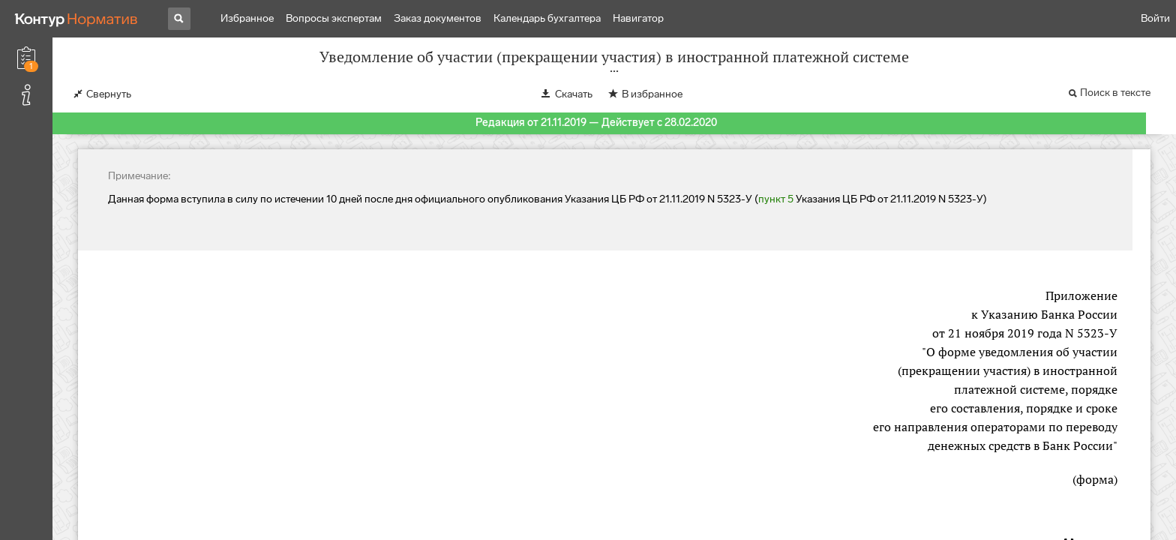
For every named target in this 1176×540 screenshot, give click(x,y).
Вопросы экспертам (334, 18)
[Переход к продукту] (76, 19)
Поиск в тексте (1115, 92)
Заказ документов (438, 18)
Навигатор (638, 18)
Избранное (247, 18)
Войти (1155, 18)
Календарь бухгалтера (547, 18)
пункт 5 (776, 199)
